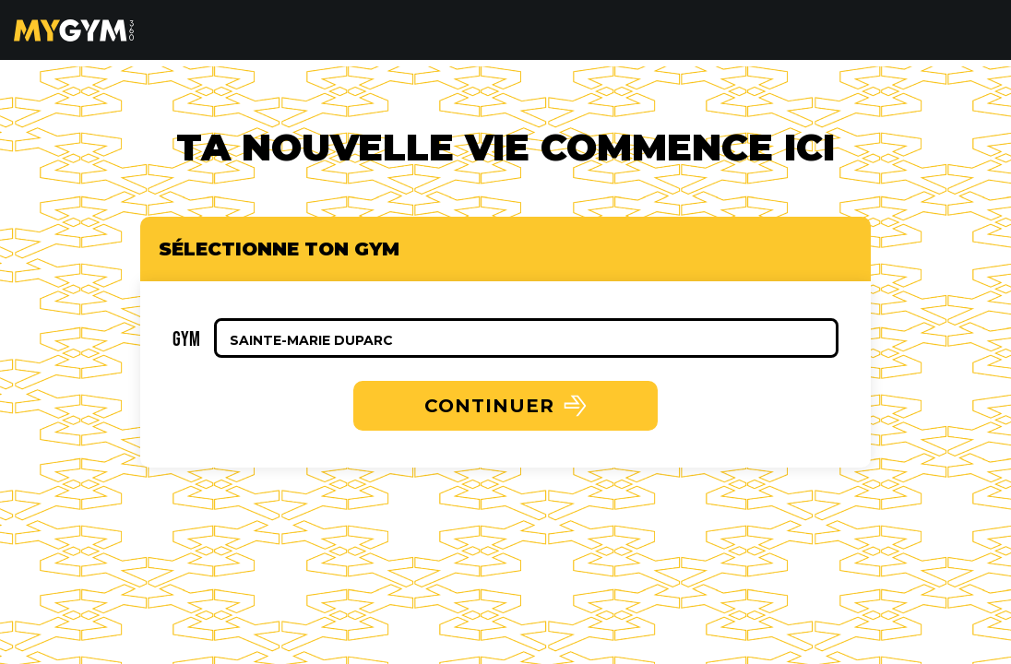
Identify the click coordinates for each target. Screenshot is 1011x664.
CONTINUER (505, 406)
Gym (186, 338)
